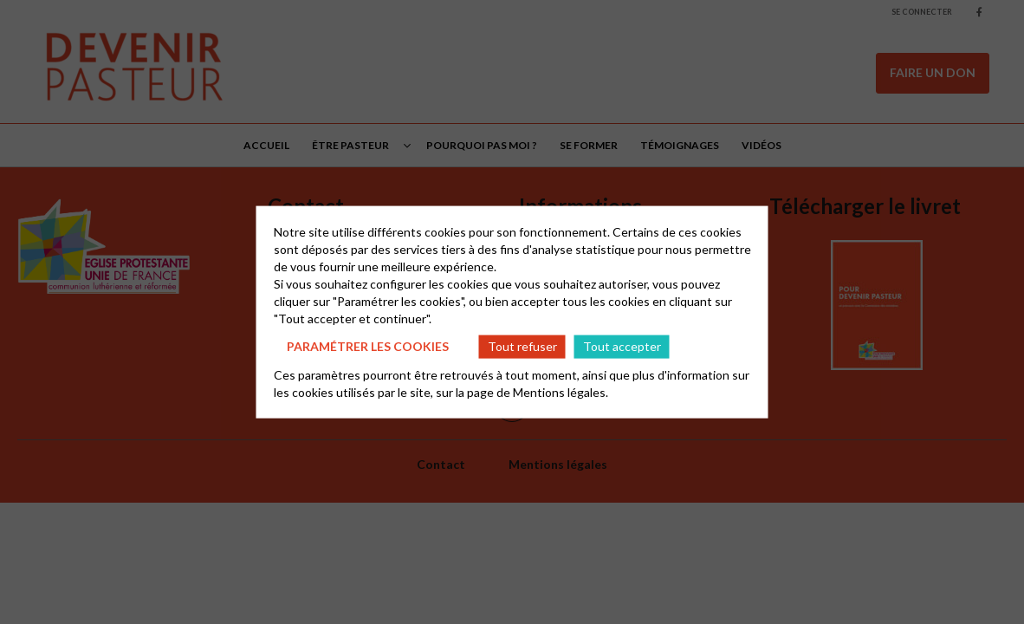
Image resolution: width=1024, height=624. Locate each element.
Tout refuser (522, 346)
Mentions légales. (560, 391)
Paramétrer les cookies (368, 346)
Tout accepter (622, 346)
